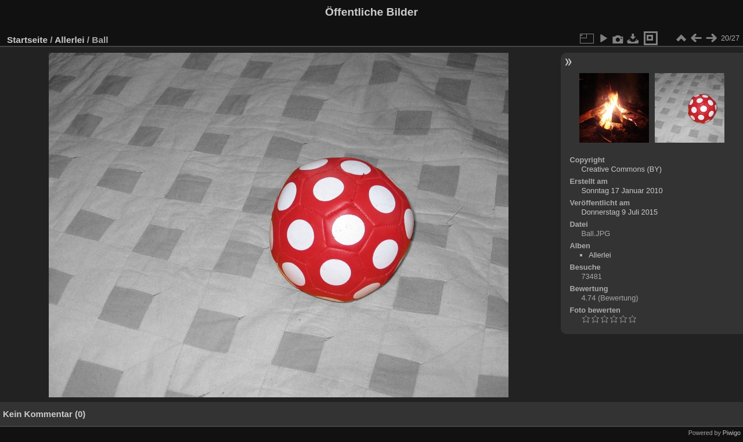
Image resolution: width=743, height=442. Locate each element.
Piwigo (732, 432)
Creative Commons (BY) (621, 169)
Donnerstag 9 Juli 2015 (619, 212)
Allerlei (69, 40)
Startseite (27, 40)
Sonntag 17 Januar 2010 (621, 190)
